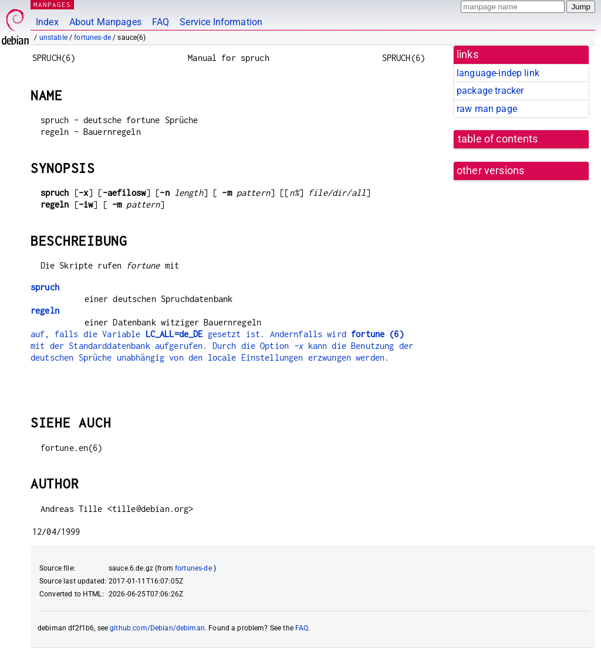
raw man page (487, 108)
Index (47, 22)
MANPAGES (52, 4)
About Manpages (105, 22)
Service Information (221, 22)
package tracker (490, 90)
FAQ (160, 22)
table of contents (498, 139)
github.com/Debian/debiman (157, 628)
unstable (53, 37)
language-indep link (498, 73)
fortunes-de (92, 37)
